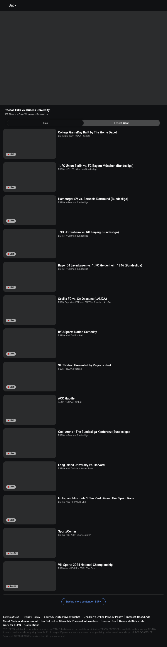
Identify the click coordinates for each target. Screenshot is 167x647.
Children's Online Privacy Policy (103, 616)
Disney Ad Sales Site (132, 621)
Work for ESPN (12, 625)
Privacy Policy (31, 616)
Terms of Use (11, 616)
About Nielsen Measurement (20, 621)
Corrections (31, 625)
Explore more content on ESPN (83, 601)
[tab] (45, 123)
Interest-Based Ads (138, 616)
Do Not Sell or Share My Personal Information (69, 621)
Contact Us (108, 621)
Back (9, 5)
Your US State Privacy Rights (62, 616)
